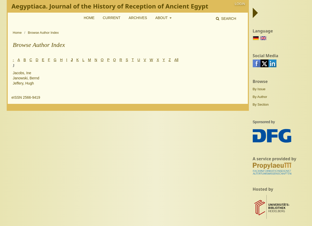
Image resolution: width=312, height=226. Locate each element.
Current (111, 18)
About (162, 18)
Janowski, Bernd (26, 78)
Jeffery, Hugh (23, 83)
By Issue (259, 89)
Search (228, 18)
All (176, 60)
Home (89, 18)
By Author (260, 97)
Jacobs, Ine (22, 73)
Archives (138, 18)
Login (240, 4)
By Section (261, 104)
